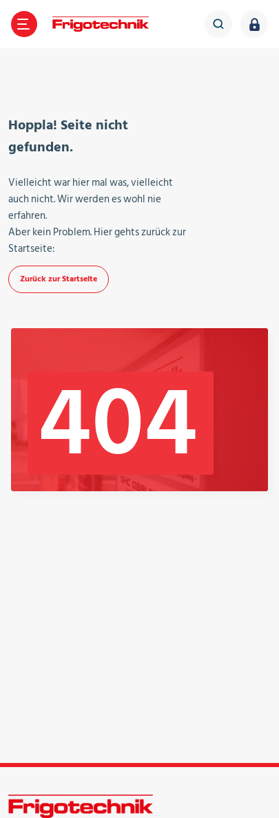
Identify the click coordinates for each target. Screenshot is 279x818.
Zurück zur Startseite (58, 279)
